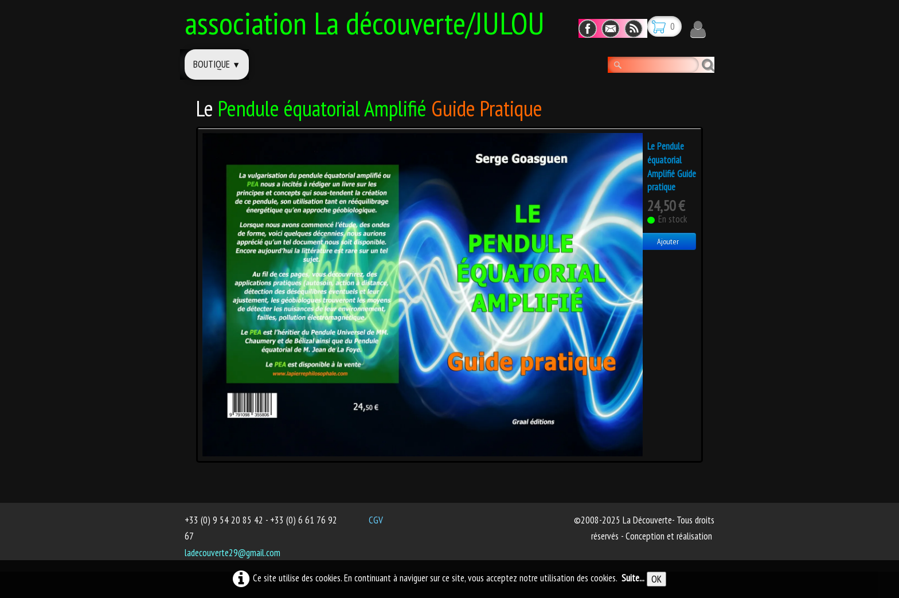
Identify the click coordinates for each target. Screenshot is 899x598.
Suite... (633, 578)
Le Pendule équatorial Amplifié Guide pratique (671, 166)
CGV (376, 520)
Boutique (216, 64)
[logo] (369, 21)
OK (656, 579)
